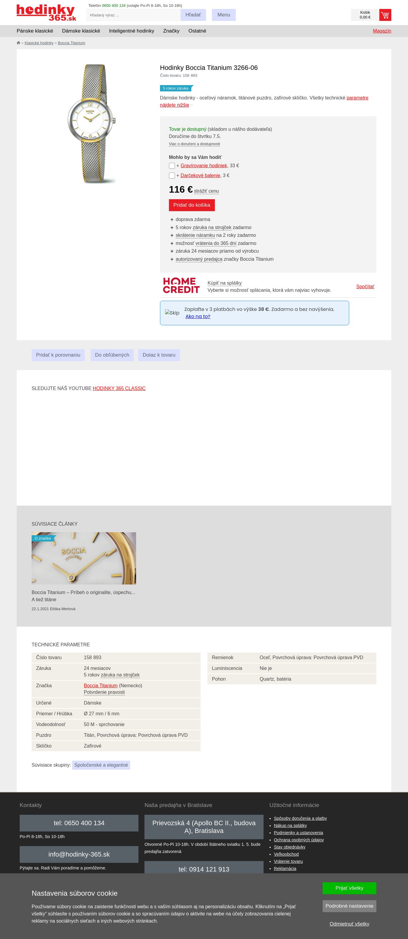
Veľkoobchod (286, 854)
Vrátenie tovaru (288, 861)
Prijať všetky (349, 888)
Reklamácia (285, 868)
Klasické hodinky (38, 43)
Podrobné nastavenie (350, 906)
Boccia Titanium (71, 43)
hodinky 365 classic (119, 388)
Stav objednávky (290, 847)
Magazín (382, 30)
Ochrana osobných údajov (299, 839)
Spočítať (365, 286)
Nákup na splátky (290, 825)
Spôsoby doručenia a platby (300, 818)
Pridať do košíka (191, 205)
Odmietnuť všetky (349, 924)
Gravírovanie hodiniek (204, 165)
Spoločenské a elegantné (101, 765)
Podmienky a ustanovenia (298, 832)
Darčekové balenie (200, 175)
